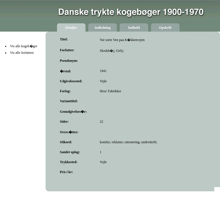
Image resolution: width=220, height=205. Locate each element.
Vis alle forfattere (22, 53)
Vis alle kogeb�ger (23, 46)
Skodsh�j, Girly (111, 51)
